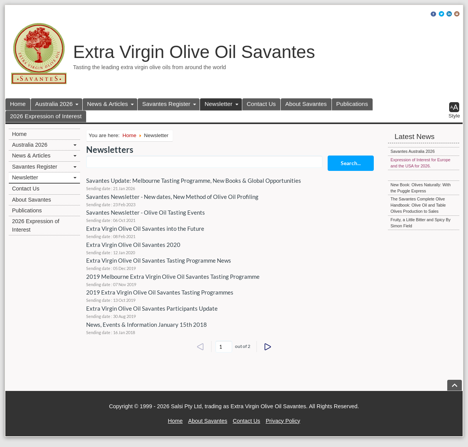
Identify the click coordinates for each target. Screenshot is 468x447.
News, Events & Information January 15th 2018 (146, 324)
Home (18, 104)
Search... (351, 163)
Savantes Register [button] (166, 104)
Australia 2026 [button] (54, 104)
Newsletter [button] (218, 104)
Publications (352, 104)
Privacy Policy (283, 421)
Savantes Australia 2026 (412, 151)
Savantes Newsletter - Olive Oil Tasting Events (145, 212)
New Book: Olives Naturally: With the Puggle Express (420, 187)
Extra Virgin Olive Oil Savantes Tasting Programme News (158, 260)
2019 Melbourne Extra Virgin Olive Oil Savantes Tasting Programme (173, 276)
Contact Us (261, 104)
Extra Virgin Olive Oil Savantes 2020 (133, 244)
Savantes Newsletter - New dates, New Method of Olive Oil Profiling (172, 196)
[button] (454, 110)
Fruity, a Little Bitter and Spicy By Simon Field (420, 222)
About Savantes (306, 104)
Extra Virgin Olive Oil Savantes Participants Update (152, 308)
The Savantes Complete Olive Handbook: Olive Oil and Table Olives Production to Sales (418, 205)
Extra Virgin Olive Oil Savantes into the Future (145, 228)
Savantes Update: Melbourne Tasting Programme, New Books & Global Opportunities (193, 180)
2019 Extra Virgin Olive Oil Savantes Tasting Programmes (159, 292)
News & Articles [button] (107, 104)
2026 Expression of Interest (46, 116)
